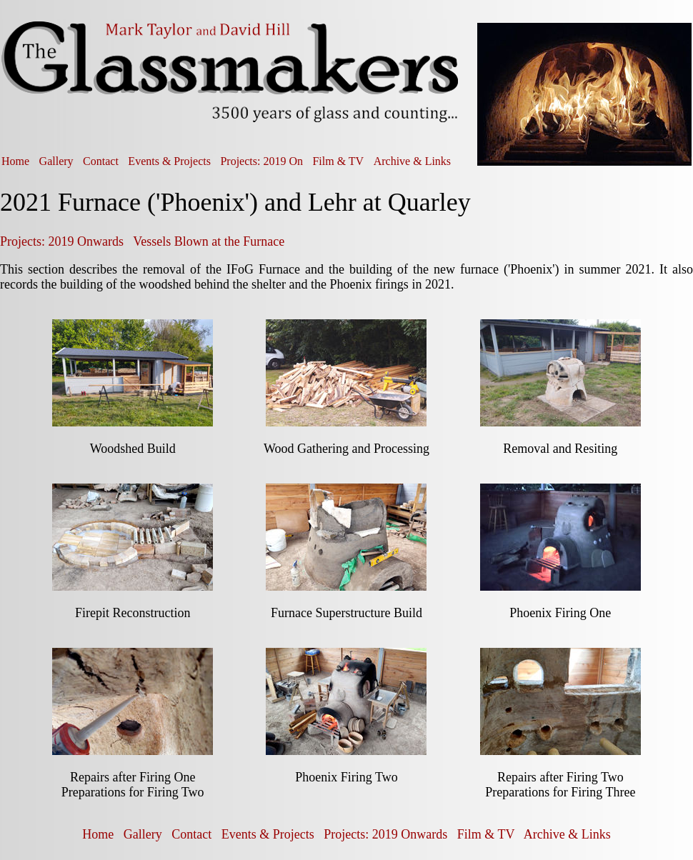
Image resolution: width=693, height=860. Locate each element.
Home (15, 161)
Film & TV (338, 161)
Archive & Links (412, 161)
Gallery (56, 161)
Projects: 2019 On (261, 161)
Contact (101, 161)
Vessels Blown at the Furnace (208, 241)
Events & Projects (169, 161)
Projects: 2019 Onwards (62, 241)
